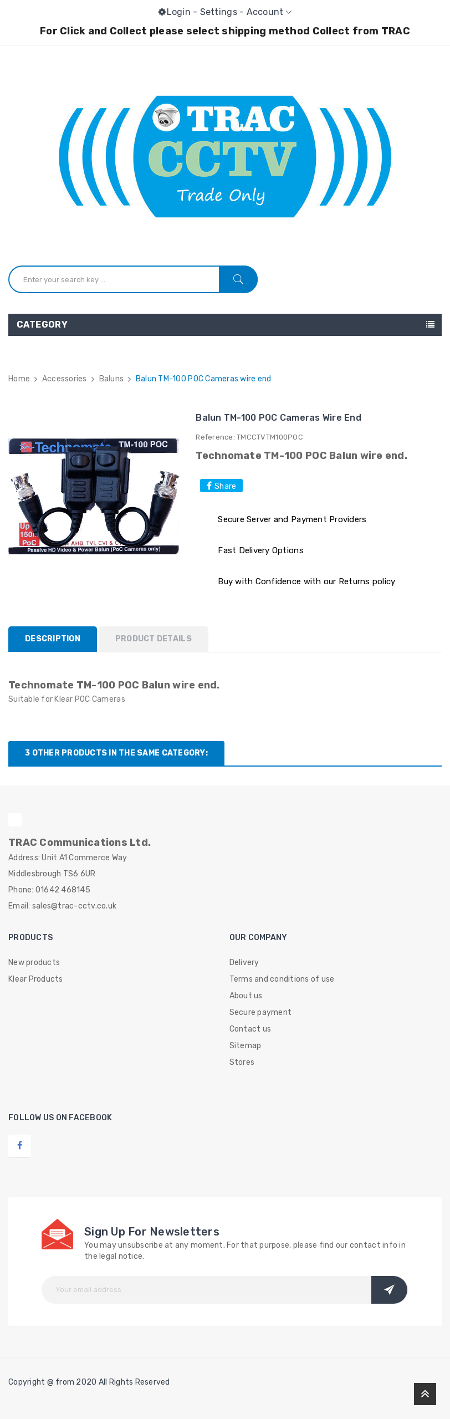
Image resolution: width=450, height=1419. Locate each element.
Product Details (153, 639)
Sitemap (245, 1045)
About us (246, 996)
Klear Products (35, 979)
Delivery (244, 962)
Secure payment (260, 1012)
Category (42, 324)
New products (34, 962)
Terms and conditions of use (282, 979)
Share (225, 486)
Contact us (250, 1029)
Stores (242, 1062)
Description (52, 639)
